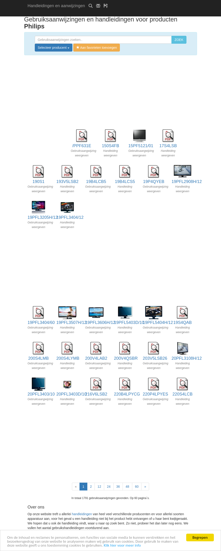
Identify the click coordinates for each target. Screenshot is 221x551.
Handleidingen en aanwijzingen (56, 5)
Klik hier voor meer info (122, 545)
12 (99, 486)
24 (109, 486)
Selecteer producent (53, 47)
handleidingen (82, 514)
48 (127, 486)
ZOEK (178, 40)
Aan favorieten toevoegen (96, 47)
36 (118, 486)
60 (137, 486)
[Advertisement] (82, 13)
